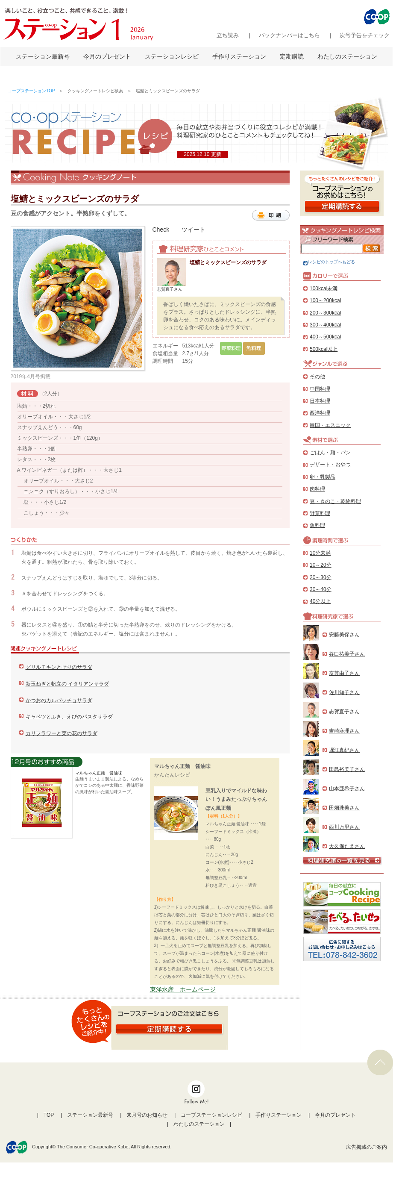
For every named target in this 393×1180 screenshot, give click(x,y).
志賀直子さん (344, 712)
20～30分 (320, 577)
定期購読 (292, 56)
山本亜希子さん (347, 789)
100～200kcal (325, 300)
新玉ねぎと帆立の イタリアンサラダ (67, 684)
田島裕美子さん (347, 769)
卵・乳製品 (322, 477)
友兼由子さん (344, 673)
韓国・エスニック (330, 425)
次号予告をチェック (365, 35)
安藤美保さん (344, 635)
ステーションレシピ (172, 56)
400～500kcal (325, 337)
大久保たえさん (347, 846)
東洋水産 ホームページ (183, 989)
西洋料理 (320, 413)
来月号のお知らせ (146, 1115)
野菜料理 (320, 513)
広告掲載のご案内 (366, 1147)
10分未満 (320, 553)
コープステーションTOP (31, 90)
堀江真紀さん (344, 750)
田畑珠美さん (344, 808)
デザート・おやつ (330, 465)
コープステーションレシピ (211, 1115)
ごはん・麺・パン (330, 453)
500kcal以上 (323, 349)
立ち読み (228, 35)
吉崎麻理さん (344, 731)
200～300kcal (325, 313)
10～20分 (320, 565)
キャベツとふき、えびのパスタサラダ (69, 717)
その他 (317, 377)
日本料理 (320, 401)
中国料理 (320, 389)
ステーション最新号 (43, 56)
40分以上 (320, 601)
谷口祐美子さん (347, 654)
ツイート (193, 229)
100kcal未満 (323, 288)
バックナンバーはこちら (289, 35)
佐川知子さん (344, 692)
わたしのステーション (347, 56)
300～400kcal (325, 325)
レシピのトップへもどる (329, 261)
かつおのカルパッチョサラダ (59, 700)
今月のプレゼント (107, 56)
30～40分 (320, 589)
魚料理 (317, 525)
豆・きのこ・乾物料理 (335, 501)
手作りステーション (239, 56)
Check (161, 229)
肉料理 (317, 489)
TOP (49, 1115)
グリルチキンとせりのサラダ (59, 667)
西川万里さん (344, 827)
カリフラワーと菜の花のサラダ (61, 733)
